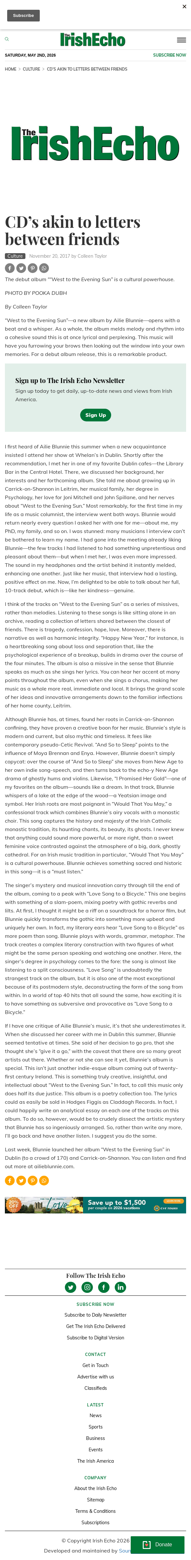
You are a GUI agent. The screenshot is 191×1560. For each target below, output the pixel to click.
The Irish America (95, 1461)
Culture (31, 69)
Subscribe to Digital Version (95, 1338)
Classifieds (95, 1388)
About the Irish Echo (95, 1488)
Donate (163, 1544)
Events (96, 1450)
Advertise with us (95, 1377)
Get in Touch (95, 1365)
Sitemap (95, 1500)
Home (10, 69)
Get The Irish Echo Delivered (95, 1326)
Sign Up (95, 415)
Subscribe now (169, 55)
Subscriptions (95, 1523)
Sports (96, 1427)
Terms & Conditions (95, 1511)
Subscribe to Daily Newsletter (95, 1315)
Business (95, 1438)
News (96, 1415)
